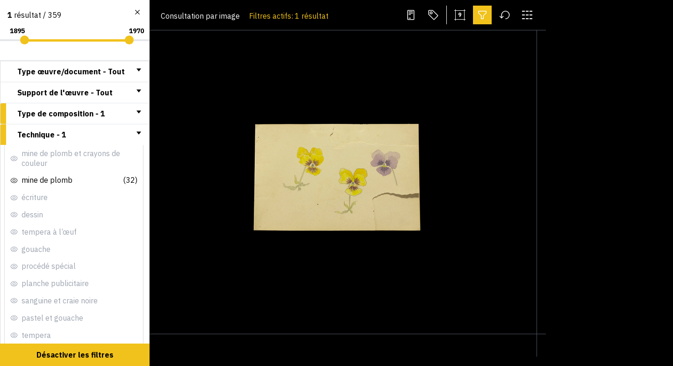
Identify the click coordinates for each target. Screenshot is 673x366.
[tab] (74, 71)
